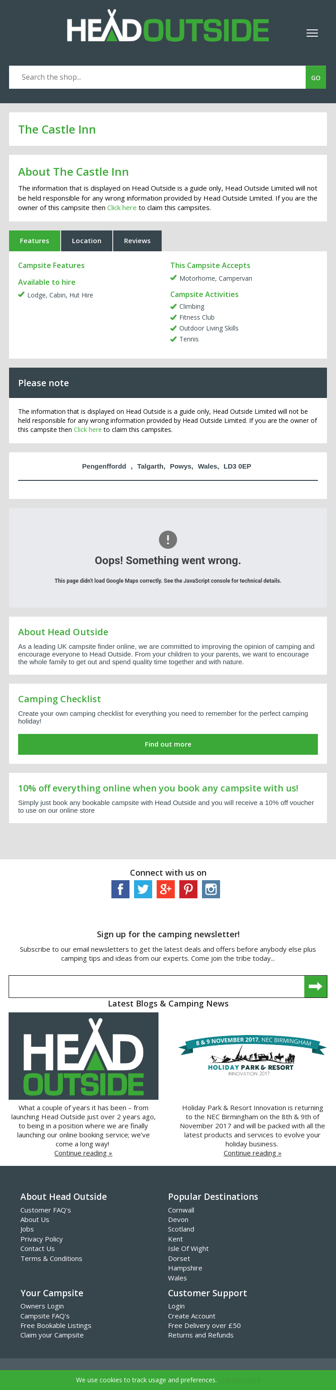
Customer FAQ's (45, 1209)
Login (176, 1305)
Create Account (192, 1315)
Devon (178, 1219)
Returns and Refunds (201, 1334)
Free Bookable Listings (55, 1325)
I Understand (239, 1380)
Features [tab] (34, 240)
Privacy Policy (41, 1238)
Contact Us (37, 1248)
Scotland (181, 1228)
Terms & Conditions (51, 1258)
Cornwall (181, 1209)
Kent (175, 1238)
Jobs (27, 1228)
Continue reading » (83, 1152)
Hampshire (185, 1267)
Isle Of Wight (188, 1248)
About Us (34, 1219)
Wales (177, 1277)
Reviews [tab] (137, 240)
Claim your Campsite (52, 1334)
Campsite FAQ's (45, 1315)
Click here (122, 207)
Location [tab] (86, 240)
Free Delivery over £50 (204, 1325)
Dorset (179, 1258)
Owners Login (42, 1305)
